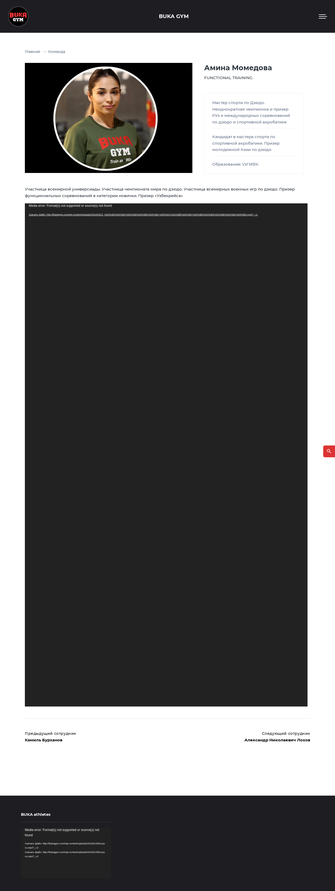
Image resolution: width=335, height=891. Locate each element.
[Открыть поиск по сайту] (329, 451)
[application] (166, 455)
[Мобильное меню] (323, 16)
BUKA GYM (174, 16)
